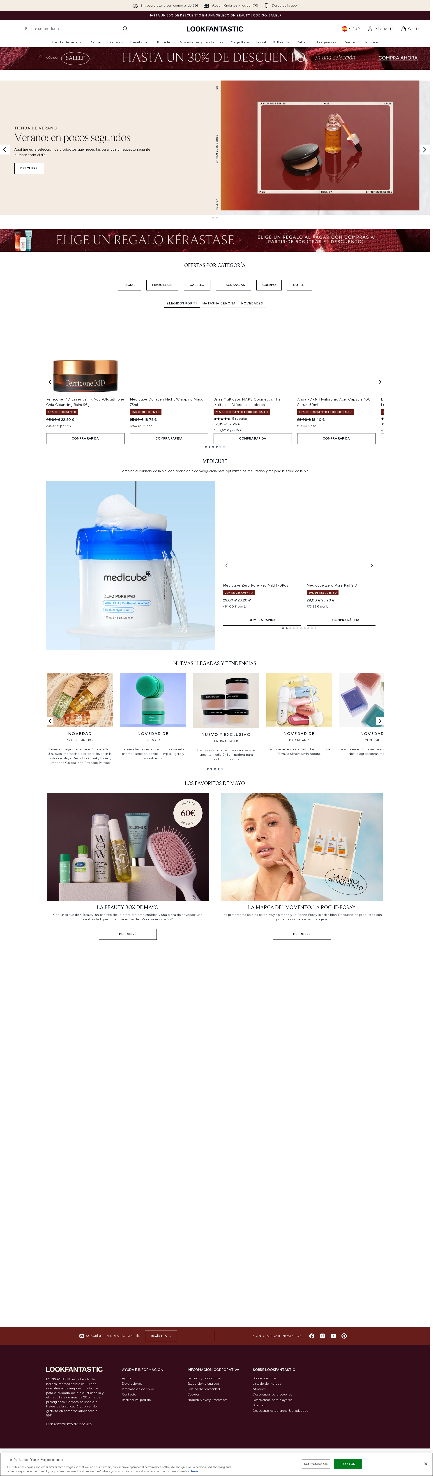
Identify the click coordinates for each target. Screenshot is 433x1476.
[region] (216, 1464)
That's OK (348, 1464)
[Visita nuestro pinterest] (344, 1336)
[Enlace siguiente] (380, 721)
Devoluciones (132, 1384)
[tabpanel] (215, 382)
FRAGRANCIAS (233, 285)
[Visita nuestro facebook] (311, 1336)
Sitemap (259, 1405)
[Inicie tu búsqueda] (76, 29)
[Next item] (380, 381)
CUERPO (269, 285)
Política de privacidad (203, 1389)
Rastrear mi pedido (136, 1400)
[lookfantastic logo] (215, 29)
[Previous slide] (5, 149)
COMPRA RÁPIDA (85, 438)
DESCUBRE (28, 168)
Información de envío (138, 1389)
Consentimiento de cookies (69, 1424)
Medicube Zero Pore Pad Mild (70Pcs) (256, 585)
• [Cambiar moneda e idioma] (351, 29)
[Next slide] (425, 149)
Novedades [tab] (252, 303)
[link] (380, 28)
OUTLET (299, 285)
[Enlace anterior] (49, 721)
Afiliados (259, 1389)
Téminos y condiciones (204, 1378)
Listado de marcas (267, 1384)
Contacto (129, 1394)
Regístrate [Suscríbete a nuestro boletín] (161, 1336)
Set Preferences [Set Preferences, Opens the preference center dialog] (316, 1464)
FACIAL (129, 285)
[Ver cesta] (410, 28)
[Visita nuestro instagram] (322, 1336)
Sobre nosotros (265, 1378)
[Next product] (371, 565)
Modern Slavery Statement (207, 1400)
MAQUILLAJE (162, 285)
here (194, 1471)
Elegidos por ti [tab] (182, 303)
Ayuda (126, 1378)
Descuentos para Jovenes (272, 1394)
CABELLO (197, 285)
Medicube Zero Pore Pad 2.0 (332, 585)
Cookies (193, 1394)
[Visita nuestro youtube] (333, 1336)
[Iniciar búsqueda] (125, 29)
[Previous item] (49, 381)
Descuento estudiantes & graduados (281, 1411)
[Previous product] (226, 565)
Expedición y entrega (203, 1384)
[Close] (426, 1464)
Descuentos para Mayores (273, 1400)
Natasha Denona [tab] (219, 303)
